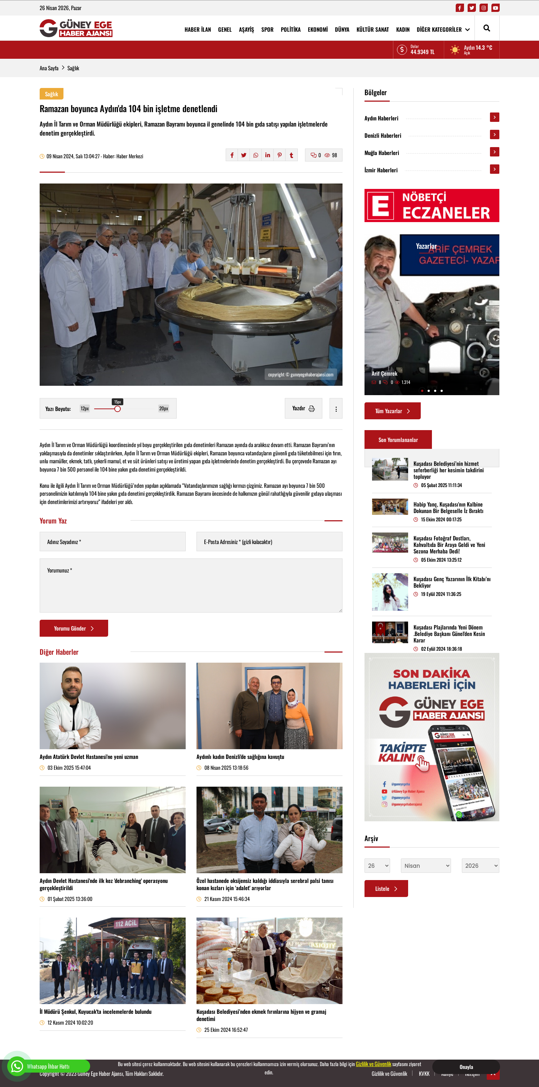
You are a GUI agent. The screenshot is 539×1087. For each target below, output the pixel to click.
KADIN (403, 29)
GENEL (225, 29)
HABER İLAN (198, 29)
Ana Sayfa (49, 68)
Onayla (466, 1066)
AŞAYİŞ (246, 29)
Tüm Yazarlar (392, 411)
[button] (422, 391)
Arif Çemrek (384, 373)
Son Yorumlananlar (398, 439)
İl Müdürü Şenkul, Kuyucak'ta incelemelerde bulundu (95, 1011)
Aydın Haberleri (381, 118)
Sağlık (73, 68)
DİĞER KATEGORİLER (443, 29)
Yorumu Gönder (74, 628)
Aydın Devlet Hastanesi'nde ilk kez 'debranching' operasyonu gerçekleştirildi (104, 884)
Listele (386, 888)
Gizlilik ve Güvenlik (373, 1064)
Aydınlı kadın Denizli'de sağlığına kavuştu (240, 756)
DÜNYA (342, 29)
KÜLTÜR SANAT (373, 29)
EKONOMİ (318, 29)
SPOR (267, 29)
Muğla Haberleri (382, 152)
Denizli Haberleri (383, 135)
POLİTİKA (291, 29)
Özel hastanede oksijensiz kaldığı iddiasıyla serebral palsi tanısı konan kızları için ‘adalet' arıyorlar (264, 884)
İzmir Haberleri (381, 170)
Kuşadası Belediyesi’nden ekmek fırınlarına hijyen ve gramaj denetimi (261, 1014)
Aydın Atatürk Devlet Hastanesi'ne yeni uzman (89, 756)
